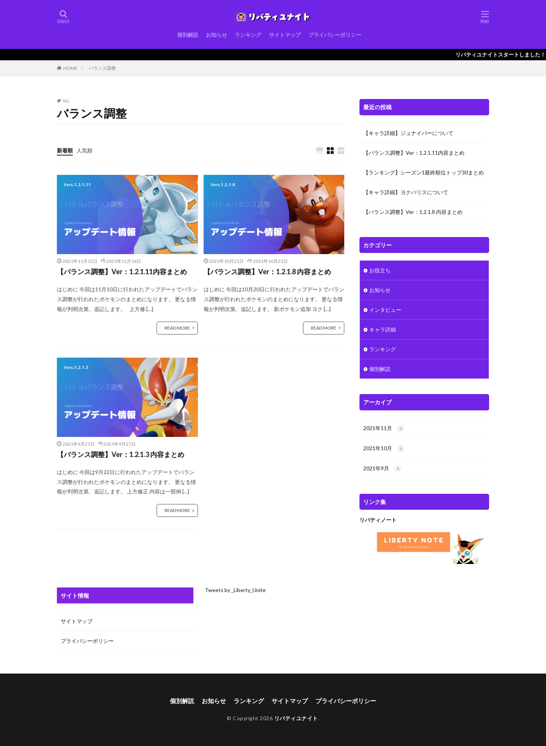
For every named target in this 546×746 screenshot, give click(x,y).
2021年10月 (384, 448)
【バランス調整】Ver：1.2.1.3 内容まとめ (120, 454)
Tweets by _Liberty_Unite (235, 590)
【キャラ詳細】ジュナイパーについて (408, 133)
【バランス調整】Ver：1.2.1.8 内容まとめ (267, 271)
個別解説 (187, 34)
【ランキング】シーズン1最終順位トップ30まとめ (423, 172)
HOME (70, 68)
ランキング (248, 34)
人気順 (85, 150)
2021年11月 (384, 428)
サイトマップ (285, 34)
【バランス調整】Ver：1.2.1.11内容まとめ (122, 271)
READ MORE (177, 328)
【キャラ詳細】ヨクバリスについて (405, 192)
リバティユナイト (296, 718)
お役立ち (380, 270)
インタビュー (385, 309)
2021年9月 (382, 469)
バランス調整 (102, 68)
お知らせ (216, 34)
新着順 (65, 150)
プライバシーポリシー (334, 34)
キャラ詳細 (382, 329)
